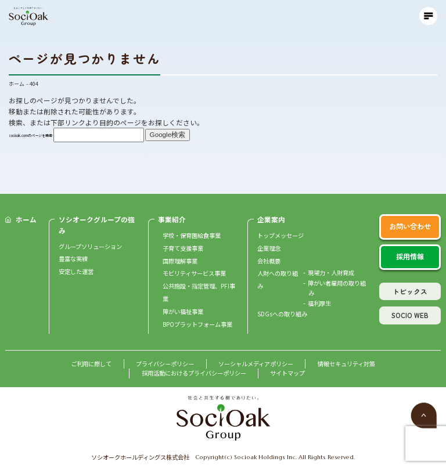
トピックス (410, 291)
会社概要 (268, 261)
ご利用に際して (91, 363)
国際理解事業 (180, 261)
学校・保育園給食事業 (192, 235)
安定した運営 (76, 271)
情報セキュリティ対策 (346, 363)
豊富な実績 (73, 258)
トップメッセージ (280, 235)
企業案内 (271, 219)
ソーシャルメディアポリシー (255, 363)
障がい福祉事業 (183, 311)
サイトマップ (287, 373)
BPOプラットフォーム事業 (197, 324)
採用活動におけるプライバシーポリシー (194, 373)
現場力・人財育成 (331, 272)
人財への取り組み (277, 279)
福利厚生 (319, 303)
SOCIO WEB (410, 315)
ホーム (26, 219)
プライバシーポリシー (165, 363)
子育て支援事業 (183, 248)
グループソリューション (90, 246)
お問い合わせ (410, 226)
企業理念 (268, 248)
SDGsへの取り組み (282, 313)
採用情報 (410, 256)
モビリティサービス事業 (194, 273)
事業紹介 (172, 219)
